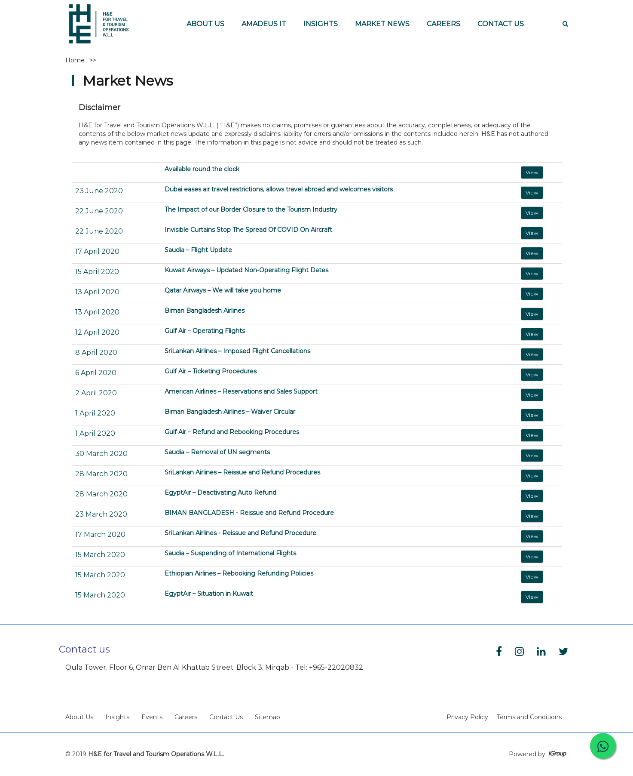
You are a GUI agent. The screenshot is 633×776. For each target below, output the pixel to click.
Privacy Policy (467, 717)
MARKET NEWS (382, 24)
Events (151, 717)
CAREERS (443, 24)
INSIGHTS (320, 24)
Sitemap (267, 717)
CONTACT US (500, 24)
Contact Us (226, 717)
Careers (185, 717)
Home (75, 60)
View (532, 172)
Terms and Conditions (529, 717)
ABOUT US (205, 24)
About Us (79, 717)
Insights (117, 717)
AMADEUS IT (264, 24)
